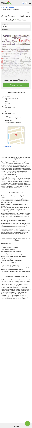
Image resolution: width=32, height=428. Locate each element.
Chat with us (20, 20)
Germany (5, 29)
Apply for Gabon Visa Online (16, 80)
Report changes (7, 146)
